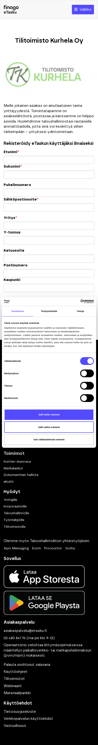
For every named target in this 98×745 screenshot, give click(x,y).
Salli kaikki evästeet (49, 414)
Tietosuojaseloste (20, 712)
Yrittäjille (10, 500)
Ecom (36, 548)
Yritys (10, 218)
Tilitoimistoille (14, 526)
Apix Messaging (16, 548)
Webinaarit (13, 686)
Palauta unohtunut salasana (27, 665)
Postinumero (16, 265)
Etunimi (11, 152)
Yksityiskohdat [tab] (49, 311)
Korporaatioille (15, 506)
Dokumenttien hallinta (21, 475)
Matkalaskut (13, 468)
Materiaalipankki (17, 693)
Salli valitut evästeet (49, 427)
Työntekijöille (14, 520)
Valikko (82, 9)
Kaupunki (12, 280)
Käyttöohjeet (16, 672)
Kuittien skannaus (17, 461)
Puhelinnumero (17, 185)
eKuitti (9, 481)
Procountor (53, 548)
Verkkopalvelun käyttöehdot (28, 719)
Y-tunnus (12, 232)
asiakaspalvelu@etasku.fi (25, 631)
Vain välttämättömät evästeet (49, 439)
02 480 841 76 (15, 638)
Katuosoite (14, 250)
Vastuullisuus (15, 726)
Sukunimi (13, 166)
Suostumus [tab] (17, 311)
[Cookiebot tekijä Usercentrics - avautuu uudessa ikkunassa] (73, 301)
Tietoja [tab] (80, 311)
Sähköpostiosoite (21, 199)
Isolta (70, 548)
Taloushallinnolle (16, 513)
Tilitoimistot (14, 679)
